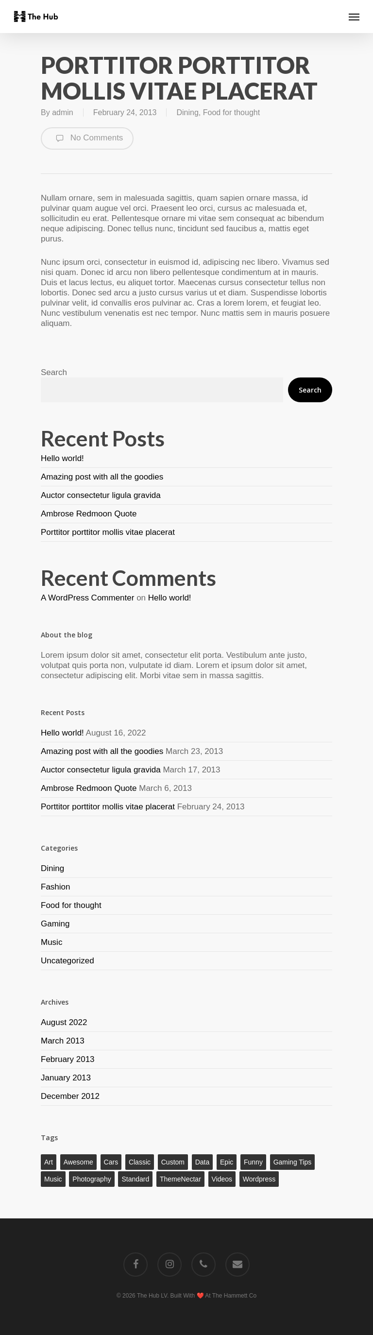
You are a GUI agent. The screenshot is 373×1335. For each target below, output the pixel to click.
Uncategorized (67, 960)
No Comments (87, 138)
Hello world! (62, 458)
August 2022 (64, 1022)
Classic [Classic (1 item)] (140, 1162)
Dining (187, 112)
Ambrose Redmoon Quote (89, 513)
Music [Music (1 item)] (53, 1179)
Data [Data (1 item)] (202, 1162)
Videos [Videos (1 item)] (222, 1179)
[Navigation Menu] (354, 16)
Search (54, 372)
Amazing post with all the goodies (102, 476)
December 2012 (70, 1096)
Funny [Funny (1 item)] (253, 1162)
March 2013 (63, 1040)
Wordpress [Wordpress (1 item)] (259, 1179)
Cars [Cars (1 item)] (111, 1162)
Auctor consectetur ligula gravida (101, 495)
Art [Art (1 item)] (48, 1162)
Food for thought (231, 112)
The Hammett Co (234, 1295)
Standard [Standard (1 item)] (135, 1179)
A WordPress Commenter (87, 597)
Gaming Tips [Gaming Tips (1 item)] (292, 1162)
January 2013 (66, 1077)
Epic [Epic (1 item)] (226, 1162)
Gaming (55, 923)
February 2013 (68, 1059)
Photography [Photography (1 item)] (91, 1179)
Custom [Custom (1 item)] (173, 1162)
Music (51, 942)
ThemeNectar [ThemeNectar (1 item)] (180, 1179)
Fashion (55, 886)
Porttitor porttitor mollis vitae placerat (108, 532)
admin (62, 112)
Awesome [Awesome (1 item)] (78, 1162)
